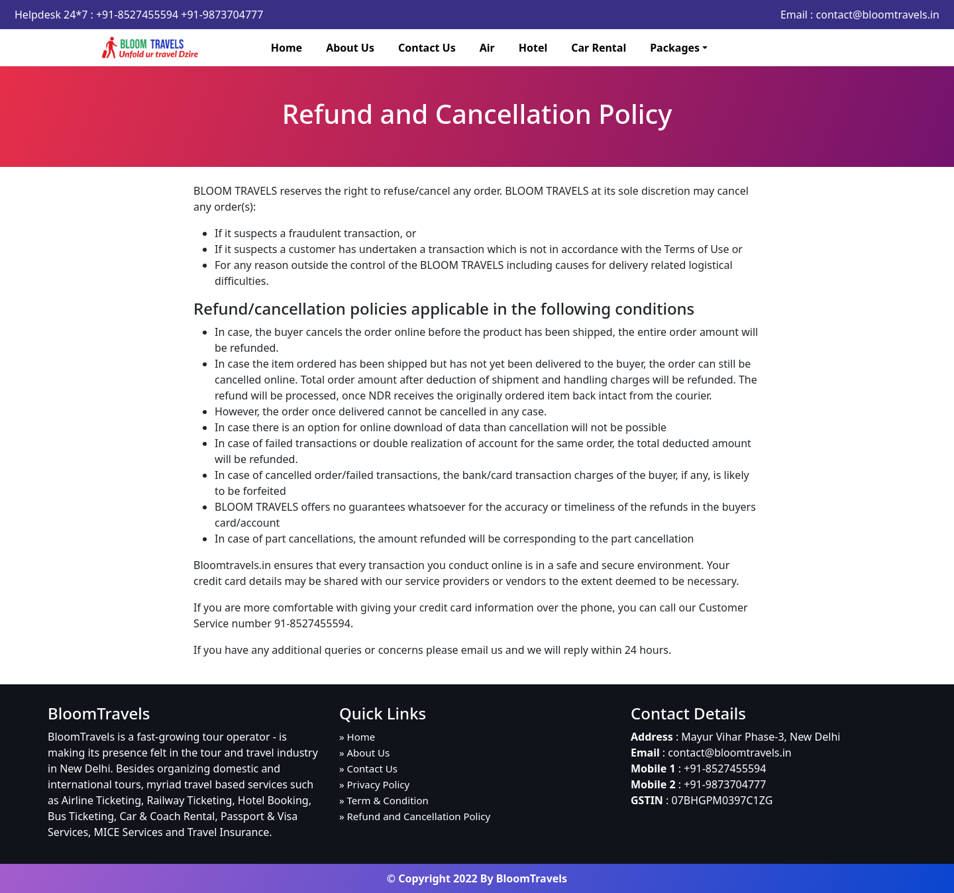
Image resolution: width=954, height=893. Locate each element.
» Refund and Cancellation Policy (414, 816)
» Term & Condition (384, 800)
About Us (350, 47)
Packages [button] (675, 47)
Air (487, 47)
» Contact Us (368, 768)
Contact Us (427, 47)
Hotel (533, 47)
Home (286, 47)
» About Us (364, 752)
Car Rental (598, 47)
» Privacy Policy (374, 784)
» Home (357, 736)
